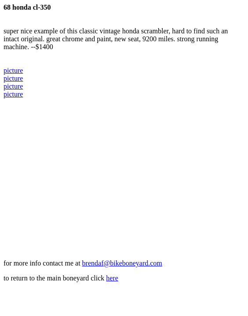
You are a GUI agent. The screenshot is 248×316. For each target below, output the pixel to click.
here (112, 278)
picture (13, 70)
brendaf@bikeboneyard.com (122, 263)
